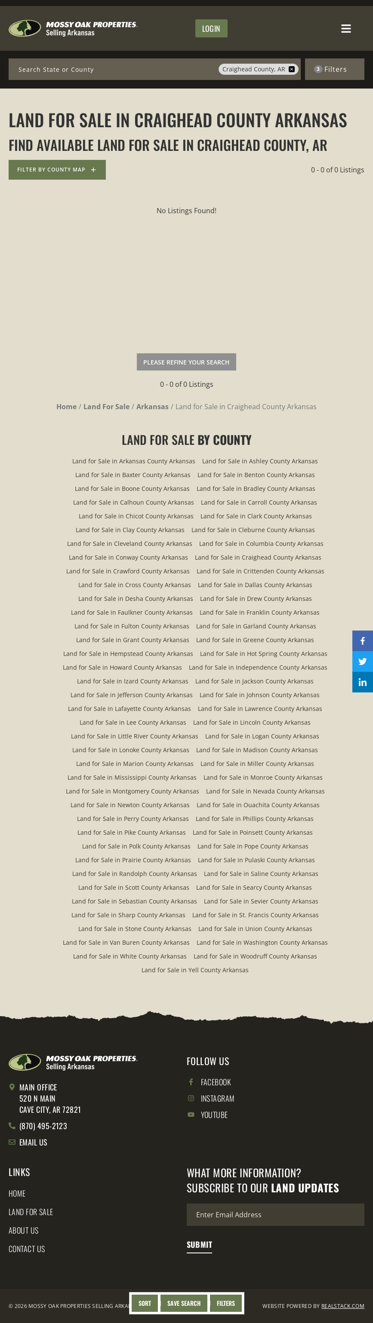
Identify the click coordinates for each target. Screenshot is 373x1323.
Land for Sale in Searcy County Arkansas (254, 887)
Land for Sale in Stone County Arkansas (134, 929)
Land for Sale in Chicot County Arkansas (136, 516)
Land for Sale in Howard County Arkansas (122, 667)
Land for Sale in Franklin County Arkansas (260, 612)
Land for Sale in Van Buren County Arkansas (126, 942)
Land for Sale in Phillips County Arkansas (255, 819)
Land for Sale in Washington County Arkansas (262, 942)
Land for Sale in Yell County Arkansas (195, 970)
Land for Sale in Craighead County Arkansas (258, 557)
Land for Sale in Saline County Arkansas (261, 874)
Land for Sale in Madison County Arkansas (257, 750)
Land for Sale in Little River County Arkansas (134, 736)
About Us (24, 1230)
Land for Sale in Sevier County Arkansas (261, 901)
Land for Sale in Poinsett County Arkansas (253, 832)
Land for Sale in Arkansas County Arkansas (133, 461)
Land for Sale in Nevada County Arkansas (265, 791)
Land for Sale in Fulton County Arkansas (131, 626)
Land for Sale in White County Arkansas (130, 956)
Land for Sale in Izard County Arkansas (132, 681)
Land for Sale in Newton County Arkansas (130, 805)
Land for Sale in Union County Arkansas (255, 929)
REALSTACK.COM (342, 1306)
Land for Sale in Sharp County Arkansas (128, 915)
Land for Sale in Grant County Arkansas (132, 640)
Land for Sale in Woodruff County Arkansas (255, 956)
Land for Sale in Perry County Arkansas (133, 819)
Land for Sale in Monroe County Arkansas (263, 777)
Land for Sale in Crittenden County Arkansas (260, 571)
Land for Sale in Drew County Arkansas (256, 598)
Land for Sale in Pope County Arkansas (252, 846)
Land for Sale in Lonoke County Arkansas (130, 750)
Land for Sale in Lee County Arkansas (133, 722)
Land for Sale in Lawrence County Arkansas (260, 708)
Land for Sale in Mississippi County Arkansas (132, 777)
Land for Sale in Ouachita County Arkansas (258, 805)
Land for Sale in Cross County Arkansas (134, 585)
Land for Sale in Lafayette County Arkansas (129, 708)
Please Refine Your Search (186, 362)
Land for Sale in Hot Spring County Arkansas (263, 653)
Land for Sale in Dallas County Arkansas (255, 585)
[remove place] (292, 69)
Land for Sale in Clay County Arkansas (130, 530)
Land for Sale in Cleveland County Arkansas (129, 543)
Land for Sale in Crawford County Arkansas (128, 571)
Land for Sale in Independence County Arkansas (258, 667)
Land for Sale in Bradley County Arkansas (256, 488)
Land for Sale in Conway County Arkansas (128, 557)
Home (17, 1193)
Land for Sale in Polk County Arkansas (136, 846)
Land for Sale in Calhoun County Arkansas (133, 502)
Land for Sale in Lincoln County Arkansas (252, 722)
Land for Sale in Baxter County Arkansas (133, 475)
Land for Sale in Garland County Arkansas (256, 626)
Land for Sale (31, 1211)
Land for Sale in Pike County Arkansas (131, 832)
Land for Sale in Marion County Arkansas (135, 764)
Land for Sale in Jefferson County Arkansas (132, 695)
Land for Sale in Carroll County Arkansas (259, 502)
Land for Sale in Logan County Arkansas (262, 736)
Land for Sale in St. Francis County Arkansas (255, 915)
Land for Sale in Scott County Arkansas (133, 887)
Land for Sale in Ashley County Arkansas (260, 461)
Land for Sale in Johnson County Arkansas (260, 695)
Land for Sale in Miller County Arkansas (257, 764)
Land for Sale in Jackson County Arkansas (254, 681)
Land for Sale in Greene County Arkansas (255, 640)
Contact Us (27, 1248)
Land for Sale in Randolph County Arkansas (134, 874)
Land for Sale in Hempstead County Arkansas (128, 653)
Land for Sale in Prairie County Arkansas (133, 860)
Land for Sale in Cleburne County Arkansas (253, 530)
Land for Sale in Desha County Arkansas (135, 598)
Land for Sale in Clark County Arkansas (256, 516)
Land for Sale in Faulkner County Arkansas (132, 612)
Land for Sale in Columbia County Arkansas (261, 543)
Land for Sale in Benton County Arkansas (256, 475)
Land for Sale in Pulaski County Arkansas (256, 860)
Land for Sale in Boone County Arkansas (132, 488)
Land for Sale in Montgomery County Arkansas (132, 791)
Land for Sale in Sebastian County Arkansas (134, 901)
